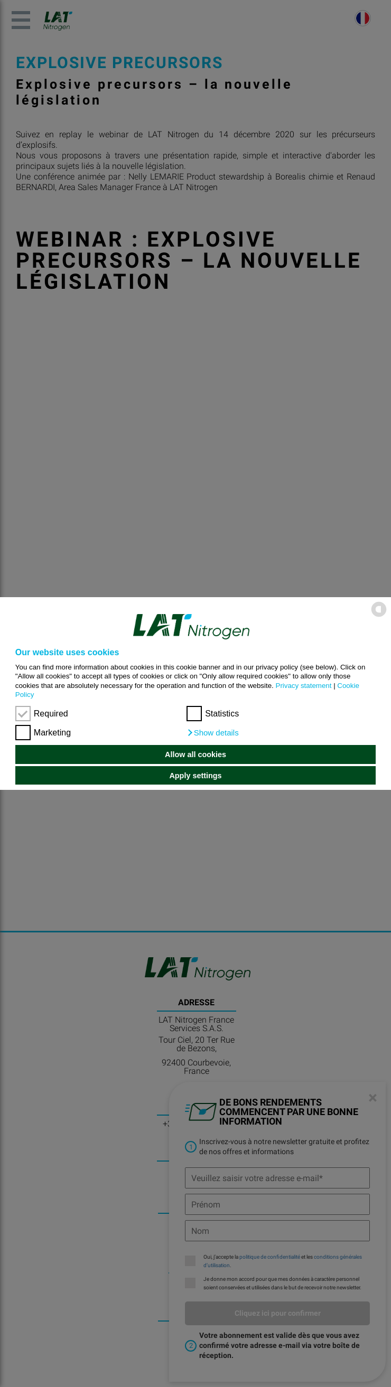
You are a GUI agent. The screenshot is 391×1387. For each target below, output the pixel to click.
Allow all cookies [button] (195, 754)
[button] (213, 733)
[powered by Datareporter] (378, 616)
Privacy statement (304, 686)
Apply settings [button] (195, 775)
